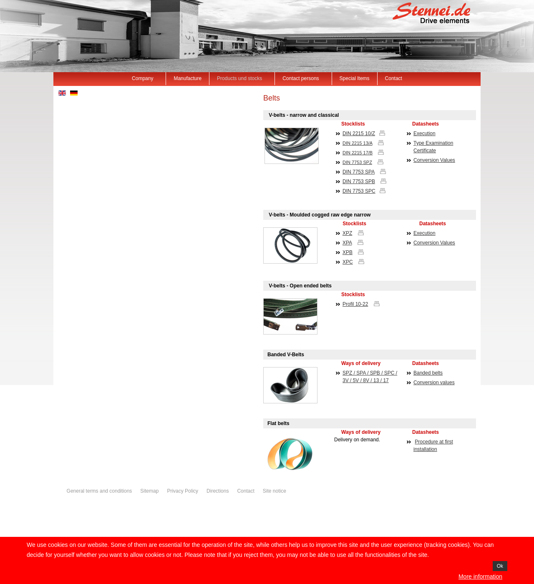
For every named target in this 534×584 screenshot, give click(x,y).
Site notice (274, 491)
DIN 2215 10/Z (359, 133)
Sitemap (149, 491)
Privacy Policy (182, 491)
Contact (245, 491)
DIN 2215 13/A (358, 143)
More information (480, 576)
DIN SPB (359, 181)
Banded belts (428, 373)
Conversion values (434, 382)
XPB (348, 252)
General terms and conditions (99, 491)
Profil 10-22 (355, 304)
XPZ (347, 233)
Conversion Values (434, 160)
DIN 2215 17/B (358, 152)
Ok (500, 566)
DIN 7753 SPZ (357, 162)
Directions (218, 491)
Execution (424, 133)
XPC (348, 262)
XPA (347, 243)
